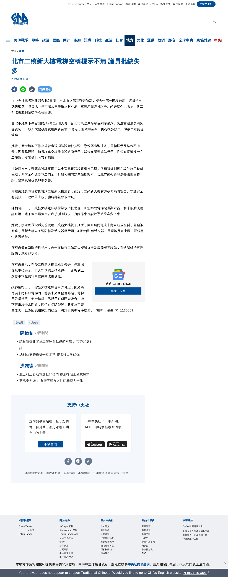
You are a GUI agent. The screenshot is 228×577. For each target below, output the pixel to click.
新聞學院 (65, 546)
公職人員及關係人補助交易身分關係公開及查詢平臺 (195, 529)
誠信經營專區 (109, 542)
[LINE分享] (23, 89)
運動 (150, 40)
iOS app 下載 (67, 520)
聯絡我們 (106, 551)
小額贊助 (50, 438)
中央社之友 (149, 546)
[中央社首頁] (19, 19)
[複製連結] (33, 89)
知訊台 (146, 542)
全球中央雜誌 (67, 533)
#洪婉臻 (33, 322)
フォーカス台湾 (96, 4)
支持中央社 (206, 4)
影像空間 (165, 4)
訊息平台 (147, 533)
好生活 (154, 4)
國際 (56, 40)
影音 (171, 40)
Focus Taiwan (76, 4)
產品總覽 (147, 520)
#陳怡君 (19, 322)
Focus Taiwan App (70, 529)
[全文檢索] (215, 21)
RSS (144, 551)
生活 (108, 40)
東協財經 (203, 40)
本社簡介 (106, 520)
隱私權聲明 (108, 546)
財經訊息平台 (150, 537)
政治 (45, 40)
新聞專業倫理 (109, 537)
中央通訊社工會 (192, 538)
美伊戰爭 (21, 40)
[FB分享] (14, 89)
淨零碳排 (130, 4)
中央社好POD (68, 555)
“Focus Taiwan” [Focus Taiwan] (195, 573)
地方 (129, 40)
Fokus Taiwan (115, 4)
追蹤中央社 (118, 290)
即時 (35, 40)
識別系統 (106, 524)
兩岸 (66, 40)
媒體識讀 (143, 4)
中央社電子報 (67, 551)
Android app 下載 (70, 524)
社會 (119, 40)
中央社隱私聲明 (138, 564)
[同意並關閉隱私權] (225, 564)
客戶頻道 (178, 4)
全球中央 (186, 40)
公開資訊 (106, 529)
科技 (98, 40)
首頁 (14, 51)
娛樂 (161, 40)
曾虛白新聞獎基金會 (195, 520)
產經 (77, 40)
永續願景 (190, 4)
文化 (140, 40)
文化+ (63, 537)
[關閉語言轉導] (225, 572)
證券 (87, 40)
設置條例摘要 (109, 533)
